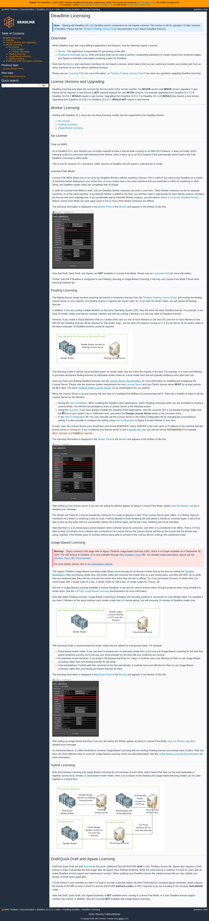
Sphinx (121, 919)
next (206, 9)
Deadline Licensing (91, 9)
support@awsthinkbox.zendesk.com (96, 5)
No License (14, 47)
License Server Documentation (125, 381)
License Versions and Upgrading (21, 42)
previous (198, 9)
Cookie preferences (112, 914)
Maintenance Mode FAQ (138, 5)
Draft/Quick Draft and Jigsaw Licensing (24, 61)
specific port (135, 430)
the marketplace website (100, 564)
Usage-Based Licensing (20, 56)
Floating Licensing (17, 54)
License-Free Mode (21, 52)
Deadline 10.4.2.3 (45, 9)
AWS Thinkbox (11, 9)
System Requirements (13, 68)
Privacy (91, 914)
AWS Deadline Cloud (146, 2)
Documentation (27, 9)
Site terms (100, 914)
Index (58, 9)
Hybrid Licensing (16, 58)
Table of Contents (12, 33)
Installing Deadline (71, 9)
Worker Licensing (14, 45)
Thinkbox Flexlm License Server (94, 388)
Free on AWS (18, 49)
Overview (10, 40)
